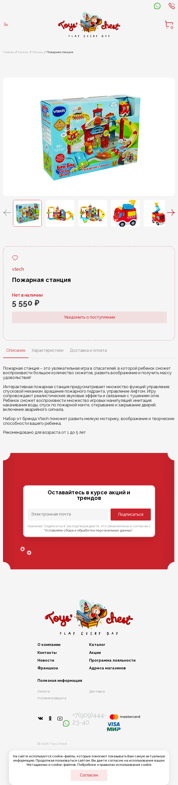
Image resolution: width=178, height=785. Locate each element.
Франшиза (47, 668)
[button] (7, 213)
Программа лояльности (112, 660)
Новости (45, 660)
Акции (95, 653)
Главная (8, 52)
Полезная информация (59, 681)
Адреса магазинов (107, 668)
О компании (48, 645)
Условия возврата (51, 698)
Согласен (89, 775)
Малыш (37, 52)
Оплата (43, 691)
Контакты (47, 653)
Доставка (97, 691)
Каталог (23, 52)
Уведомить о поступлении (89, 317)
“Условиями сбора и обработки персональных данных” (89, 530)
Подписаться (130, 514)
